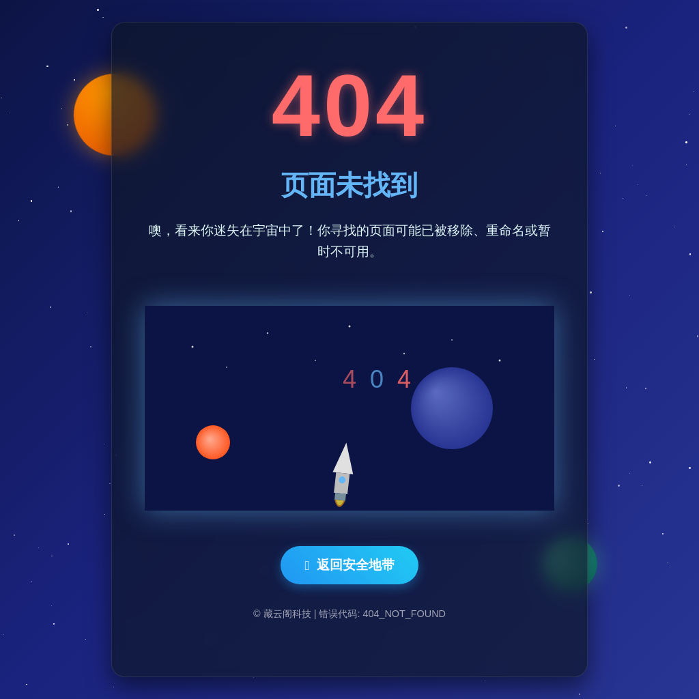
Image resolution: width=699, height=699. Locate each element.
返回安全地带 (349, 565)
